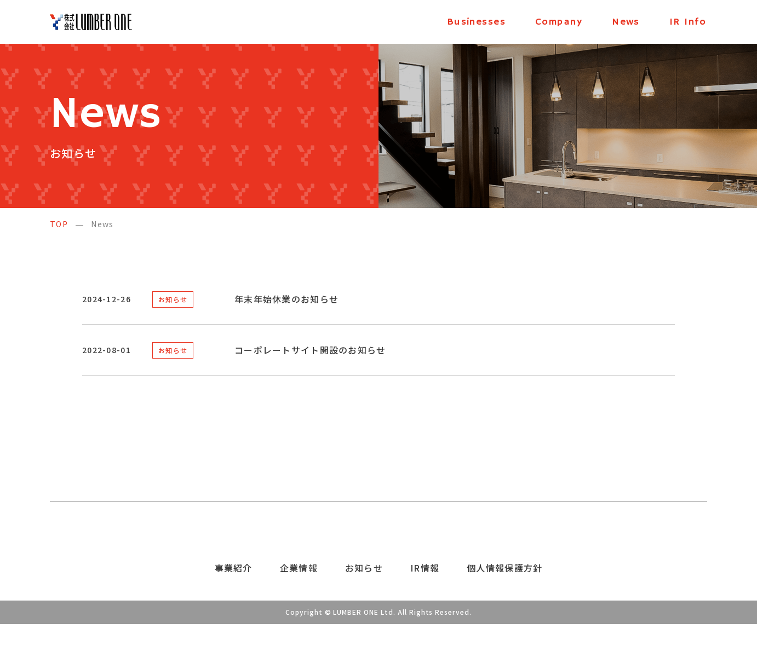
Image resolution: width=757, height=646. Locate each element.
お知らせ (172, 299)
